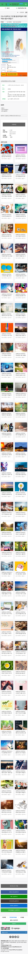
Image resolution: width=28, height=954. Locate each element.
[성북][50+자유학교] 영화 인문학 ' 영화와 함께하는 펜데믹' (7, 772)
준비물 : (4, 99)
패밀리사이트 (14, 932)
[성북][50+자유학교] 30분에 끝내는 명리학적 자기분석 (7, 454)
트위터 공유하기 (14, 906)
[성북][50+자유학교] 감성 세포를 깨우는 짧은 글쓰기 (21, 613)
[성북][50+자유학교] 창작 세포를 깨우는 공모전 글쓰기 (21, 434)
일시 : (3, 85)
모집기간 (6, 132)
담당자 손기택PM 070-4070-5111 (13, 115)
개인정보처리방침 (13, 917)
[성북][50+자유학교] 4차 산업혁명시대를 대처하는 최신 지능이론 (7, 574)
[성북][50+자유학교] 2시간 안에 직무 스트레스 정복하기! (21, 395)
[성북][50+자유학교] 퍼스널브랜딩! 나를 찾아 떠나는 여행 (21, 574)
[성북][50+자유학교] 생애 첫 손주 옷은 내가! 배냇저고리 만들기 (7, 315)
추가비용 (6, 137)
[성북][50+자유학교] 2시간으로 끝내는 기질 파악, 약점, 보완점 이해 (21, 653)
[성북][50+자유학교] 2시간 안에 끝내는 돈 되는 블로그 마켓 (7, 554)
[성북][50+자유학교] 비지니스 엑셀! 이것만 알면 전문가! (7, 375)
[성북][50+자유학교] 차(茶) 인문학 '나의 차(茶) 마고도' (21, 196)
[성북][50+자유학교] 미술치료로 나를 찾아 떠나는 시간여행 (20, 554)
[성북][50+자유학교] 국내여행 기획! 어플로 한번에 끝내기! (21, 355)
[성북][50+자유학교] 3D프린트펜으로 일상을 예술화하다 (7, 176)
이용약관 (4, 917)
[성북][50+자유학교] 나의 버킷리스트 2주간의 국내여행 (21, 514)
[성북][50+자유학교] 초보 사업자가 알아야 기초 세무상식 (20, 236)
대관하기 (14, 923)
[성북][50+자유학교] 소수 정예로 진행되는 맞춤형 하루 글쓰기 (6, 355)
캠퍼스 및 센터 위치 (14, 920)
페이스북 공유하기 (14, 892)
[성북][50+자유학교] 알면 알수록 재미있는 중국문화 (6, 156)
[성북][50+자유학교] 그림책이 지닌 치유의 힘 (6, 733)
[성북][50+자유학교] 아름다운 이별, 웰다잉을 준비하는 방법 (7, 415)
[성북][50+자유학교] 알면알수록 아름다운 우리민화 (20, 673)
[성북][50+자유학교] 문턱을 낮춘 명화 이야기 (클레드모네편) (21, 295)
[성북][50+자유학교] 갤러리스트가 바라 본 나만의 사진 (20, 156)
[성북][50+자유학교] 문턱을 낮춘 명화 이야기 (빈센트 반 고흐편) (7, 236)
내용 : (3, 91)
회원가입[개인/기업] (21, 8)
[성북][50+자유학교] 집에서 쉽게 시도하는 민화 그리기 (20, 812)
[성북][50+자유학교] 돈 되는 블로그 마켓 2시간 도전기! (6, 633)
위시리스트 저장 (14, 886)
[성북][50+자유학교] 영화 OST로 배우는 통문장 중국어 (21, 733)
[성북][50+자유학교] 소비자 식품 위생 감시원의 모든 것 (21, 415)
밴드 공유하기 (14, 896)
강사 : (3, 89)
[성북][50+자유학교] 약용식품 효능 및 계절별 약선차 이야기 (21, 872)
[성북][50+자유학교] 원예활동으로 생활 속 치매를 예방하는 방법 (20, 852)
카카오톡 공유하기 (14, 901)
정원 (6, 130)
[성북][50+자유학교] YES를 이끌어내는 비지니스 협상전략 (21, 275)
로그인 (7, 8)
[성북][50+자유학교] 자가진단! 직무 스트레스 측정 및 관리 (21, 593)
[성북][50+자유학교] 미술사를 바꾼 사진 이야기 (7, 832)
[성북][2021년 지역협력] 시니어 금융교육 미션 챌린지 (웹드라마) (7, 852)
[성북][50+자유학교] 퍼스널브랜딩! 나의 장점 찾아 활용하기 (21, 494)
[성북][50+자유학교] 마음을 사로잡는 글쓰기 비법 (20, 375)
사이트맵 (22, 917)
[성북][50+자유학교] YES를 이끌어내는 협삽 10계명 (7, 256)
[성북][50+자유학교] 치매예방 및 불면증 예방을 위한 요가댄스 (21, 216)
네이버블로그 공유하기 (14, 910)
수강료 (6, 135)
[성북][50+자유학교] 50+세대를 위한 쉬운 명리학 (20, 176)
